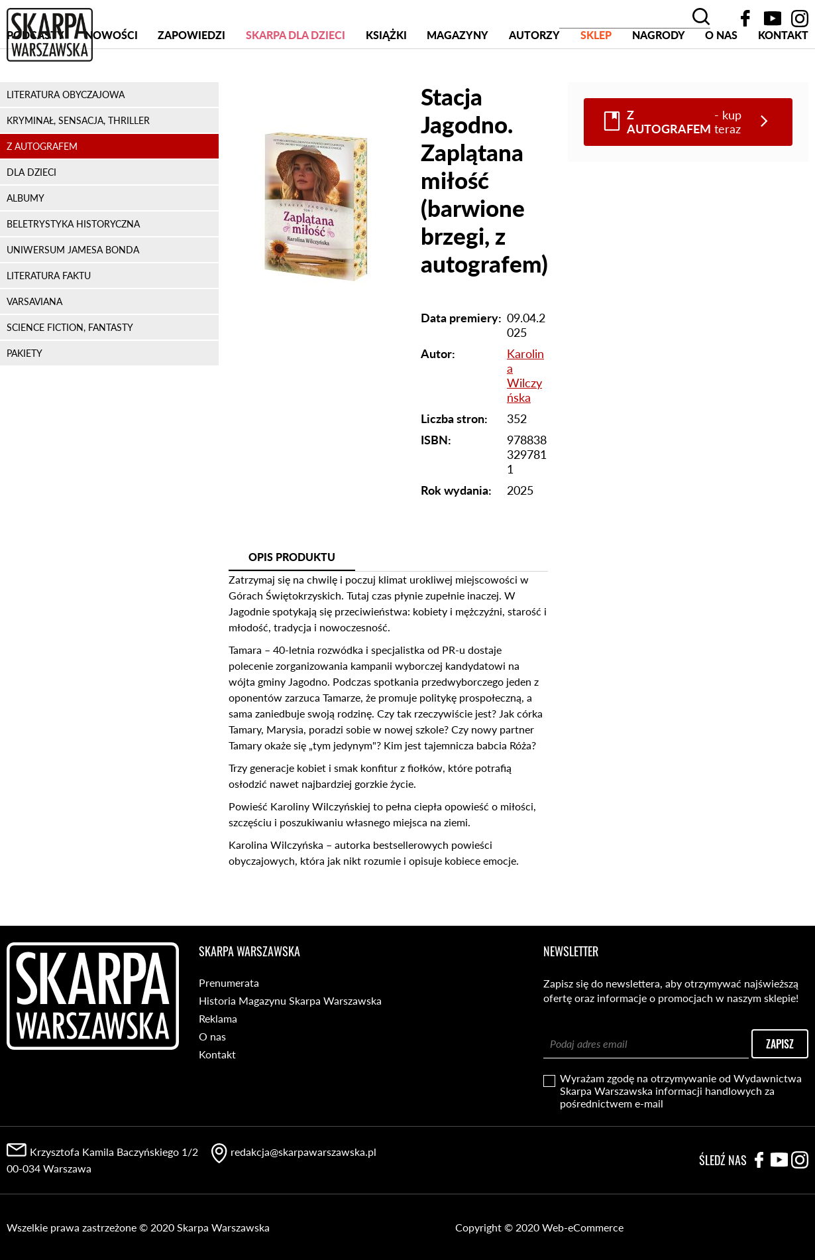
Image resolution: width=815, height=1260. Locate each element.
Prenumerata (229, 982)
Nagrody (658, 85)
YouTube (772, 18)
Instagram (799, 18)
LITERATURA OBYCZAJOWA (66, 145)
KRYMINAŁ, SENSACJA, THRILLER (78, 170)
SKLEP (596, 85)
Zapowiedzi (191, 85)
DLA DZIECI (31, 222)
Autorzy (534, 85)
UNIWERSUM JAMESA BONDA (73, 300)
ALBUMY (25, 248)
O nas (721, 85)
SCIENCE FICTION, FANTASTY (70, 377)
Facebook (745, 18)
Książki (386, 85)
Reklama (218, 1018)
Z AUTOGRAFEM (42, 196)
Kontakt (783, 85)
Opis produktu (291, 607)
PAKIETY (24, 403)
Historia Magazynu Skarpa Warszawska (290, 1000)
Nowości (111, 85)
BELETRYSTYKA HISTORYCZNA (73, 274)
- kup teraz (684, 172)
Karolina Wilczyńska (525, 426)
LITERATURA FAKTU (49, 326)
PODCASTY (35, 85)
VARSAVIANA (34, 351)
